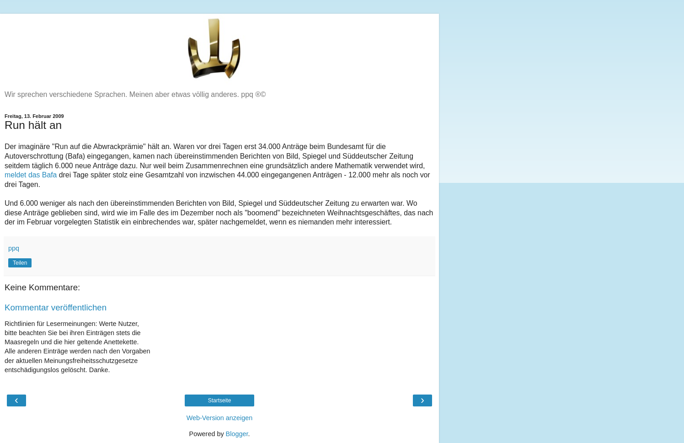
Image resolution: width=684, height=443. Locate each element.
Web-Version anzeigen (220, 418)
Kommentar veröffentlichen (56, 307)
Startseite (219, 400)
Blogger (237, 434)
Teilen (20, 263)
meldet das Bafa (31, 175)
